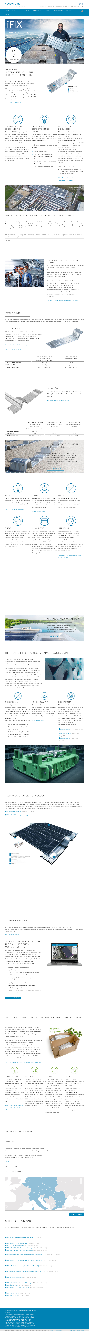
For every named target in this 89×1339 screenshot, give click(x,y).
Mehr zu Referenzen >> (39, 511)
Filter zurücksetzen (76, 1214)
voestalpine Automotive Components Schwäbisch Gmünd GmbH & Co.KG (59, 6)
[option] (18, 148)
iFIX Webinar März (11, 1295)
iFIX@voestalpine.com (12, 1162)
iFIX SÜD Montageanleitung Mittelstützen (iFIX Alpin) (22, 1266)
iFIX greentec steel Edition (14, 1277)
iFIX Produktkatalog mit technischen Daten (19, 1237)
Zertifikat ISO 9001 (65, 729)
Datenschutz (80, 1330)
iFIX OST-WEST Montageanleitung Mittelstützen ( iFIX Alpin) (24, 1260)
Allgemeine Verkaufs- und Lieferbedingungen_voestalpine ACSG (26, 1254)
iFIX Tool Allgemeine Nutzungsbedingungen (19, 1250)
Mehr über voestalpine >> (39, 720)
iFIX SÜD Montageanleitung (14, 1245)
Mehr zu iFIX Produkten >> (13, 102)
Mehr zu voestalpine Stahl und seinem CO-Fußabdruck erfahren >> (14, 1108)
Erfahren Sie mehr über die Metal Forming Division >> (63, 300)
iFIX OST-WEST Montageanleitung (16, 1243)
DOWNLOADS (58, 11)
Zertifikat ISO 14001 (65, 738)
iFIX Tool (69, 11)
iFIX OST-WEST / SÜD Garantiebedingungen (19, 1248)
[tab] (7, 11)
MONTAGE (26, 11)
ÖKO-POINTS (37, 11)
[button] (82, 186)
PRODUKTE (15, 11)
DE (81, 6)
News (7, 14)
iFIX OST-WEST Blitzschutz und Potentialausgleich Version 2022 (25, 1271)
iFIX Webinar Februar (12, 1293)
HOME (7, 11)
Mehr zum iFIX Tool (13, 998)
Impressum (73, 1330)
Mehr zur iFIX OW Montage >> (14, 349)
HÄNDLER (47, 11)
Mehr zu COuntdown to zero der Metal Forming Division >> (23, 1062)
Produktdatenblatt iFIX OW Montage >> (17, 345)
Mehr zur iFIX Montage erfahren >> (16, 509)
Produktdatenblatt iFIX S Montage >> (58, 400)
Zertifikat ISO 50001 (65, 733)
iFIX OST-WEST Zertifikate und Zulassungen (19, 1283)
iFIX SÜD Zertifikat (11, 1285)
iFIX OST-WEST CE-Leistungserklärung (17, 1287)
